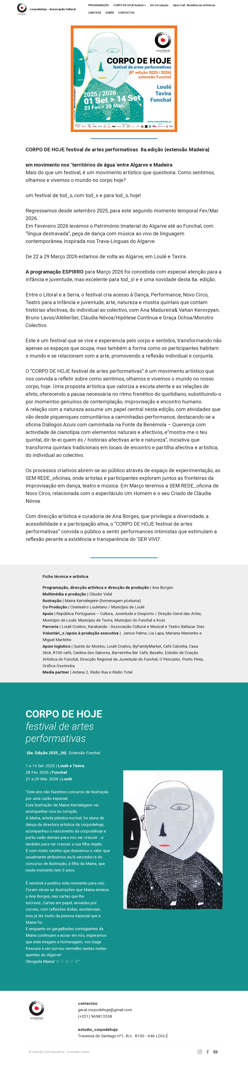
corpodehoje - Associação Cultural (53, 9)
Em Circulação (159, 5)
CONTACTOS (126, 12)
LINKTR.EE (94, 12)
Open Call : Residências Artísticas (194, 5)
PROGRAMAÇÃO (98, 5)
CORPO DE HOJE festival (128, 5)
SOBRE (109, 12)
